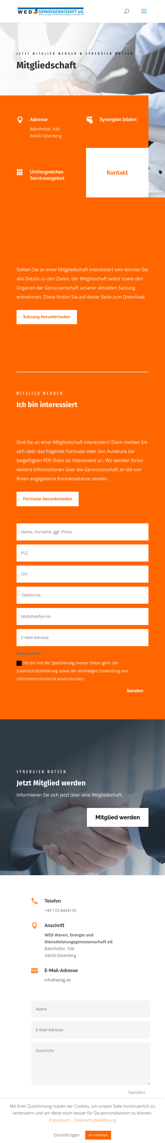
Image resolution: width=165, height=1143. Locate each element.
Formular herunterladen (47, 498)
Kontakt (117, 172)
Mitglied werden (117, 817)
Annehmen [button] (98, 1135)
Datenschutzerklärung (95, 1120)
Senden (135, 690)
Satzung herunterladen (46, 316)
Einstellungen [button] (67, 1135)
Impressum (59, 1120)
